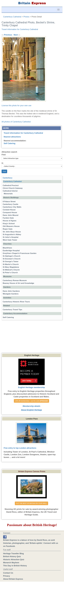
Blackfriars (7, 248)
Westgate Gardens (10, 294)
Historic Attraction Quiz (13, 559)
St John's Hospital (10, 237)
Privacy (6, 576)
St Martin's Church (11, 264)
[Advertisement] (32, 337)
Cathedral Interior (10, 191)
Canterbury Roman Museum (15, 280)
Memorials (8, 194)
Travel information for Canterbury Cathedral (20, 29)
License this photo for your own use (16, 105)
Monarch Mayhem (11, 563)
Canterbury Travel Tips (12, 310)
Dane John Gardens (11, 291)
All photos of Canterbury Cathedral (16, 122)
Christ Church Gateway (13, 188)
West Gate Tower (10, 240)
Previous (8, 35)
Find (4, 155)
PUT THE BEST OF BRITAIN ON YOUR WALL (31, 503)
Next (16, 35)
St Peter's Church (10, 273)
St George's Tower (10, 262)
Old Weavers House (11, 226)
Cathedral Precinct (11, 185)
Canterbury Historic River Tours (16, 302)
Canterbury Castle (10, 204)
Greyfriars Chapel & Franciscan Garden (19, 253)
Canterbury (7, 178)
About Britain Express (13, 579)
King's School (9, 224)
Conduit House (9, 210)
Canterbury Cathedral (12, 17)
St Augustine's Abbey (12, 234)
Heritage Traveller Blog (13, 553)
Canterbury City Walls (12, 207)
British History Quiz (12, 556)
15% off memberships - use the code (31, 401)
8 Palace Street (9, 202)
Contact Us (8, 573)
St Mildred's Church (11, 270)
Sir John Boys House (12, 232)
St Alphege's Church (11, 256)
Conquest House (10, 212)
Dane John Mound (10, 215)
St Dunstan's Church (11, 259)
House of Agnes (9, 221)
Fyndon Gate (8, 218)
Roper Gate (7, 229)
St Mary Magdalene (11, 267)
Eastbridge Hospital (11, 251)
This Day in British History (15, 566)
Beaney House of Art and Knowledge (18, 283)
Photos (26, 17)
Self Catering (9, 143)
